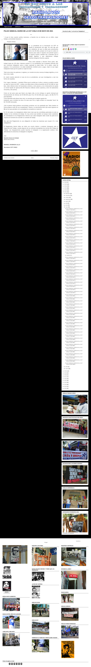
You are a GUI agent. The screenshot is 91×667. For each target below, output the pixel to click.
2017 (65, 376)
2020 (65, 371)
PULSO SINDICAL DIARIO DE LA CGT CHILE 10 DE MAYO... (73, 267)
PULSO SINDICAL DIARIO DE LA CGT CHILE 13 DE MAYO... (73, 253)
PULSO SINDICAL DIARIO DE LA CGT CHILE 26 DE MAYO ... (73, 212)
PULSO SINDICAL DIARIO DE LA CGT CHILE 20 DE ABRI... (73, 326)
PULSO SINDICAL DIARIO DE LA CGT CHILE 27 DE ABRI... (73, 304)
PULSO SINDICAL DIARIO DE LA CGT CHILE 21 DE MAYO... (73, 228)
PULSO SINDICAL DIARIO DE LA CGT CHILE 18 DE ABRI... (73, 332)
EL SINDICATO (68, 255)
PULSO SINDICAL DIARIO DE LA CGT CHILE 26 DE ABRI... (73, 308)
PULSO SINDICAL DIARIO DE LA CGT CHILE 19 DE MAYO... (73, 234)
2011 (65, 388)
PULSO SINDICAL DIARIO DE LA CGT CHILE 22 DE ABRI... (73, 320)
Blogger (46, 542)
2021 (65, 191)
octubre (67, 197)
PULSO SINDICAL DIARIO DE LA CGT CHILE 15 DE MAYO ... (73, 246)
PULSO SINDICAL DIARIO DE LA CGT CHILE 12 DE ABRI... (73, 351)
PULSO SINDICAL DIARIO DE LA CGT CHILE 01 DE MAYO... (73, 292)
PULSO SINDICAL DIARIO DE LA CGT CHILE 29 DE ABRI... (73, 298)
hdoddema (78, 541)
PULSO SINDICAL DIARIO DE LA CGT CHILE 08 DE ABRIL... (73, 364)
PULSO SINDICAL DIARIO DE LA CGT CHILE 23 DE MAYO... (73, 222)
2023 (65, 188)
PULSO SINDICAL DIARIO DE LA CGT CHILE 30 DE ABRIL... (73, 295)
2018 (65, 374)
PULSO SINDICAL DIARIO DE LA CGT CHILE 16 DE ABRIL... (73, 339)
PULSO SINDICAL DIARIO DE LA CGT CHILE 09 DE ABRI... (73, 360)
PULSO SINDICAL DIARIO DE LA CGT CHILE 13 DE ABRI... (73, 348)
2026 (65, 182)
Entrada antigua (54, 157)
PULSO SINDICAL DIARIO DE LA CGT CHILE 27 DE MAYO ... (73, 209)
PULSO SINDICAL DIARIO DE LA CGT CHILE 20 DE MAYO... (73, 231)
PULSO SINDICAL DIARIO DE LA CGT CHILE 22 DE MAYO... (73, 225)
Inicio (32, 157)
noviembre (67, 195)
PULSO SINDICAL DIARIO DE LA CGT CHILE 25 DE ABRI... (73, 311)
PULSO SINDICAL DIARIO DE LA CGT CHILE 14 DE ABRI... (73, 345)
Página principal (8, 26)
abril (66, 366)
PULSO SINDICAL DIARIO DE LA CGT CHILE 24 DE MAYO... (73, 218)
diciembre (67, 193)
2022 (65, 190)
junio (66, 205)
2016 (65, 378)
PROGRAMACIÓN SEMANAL (30, 26)
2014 (65, 382)
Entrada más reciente (9, 157)
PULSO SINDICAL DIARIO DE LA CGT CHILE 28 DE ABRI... (73, 301)
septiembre (68, 199)
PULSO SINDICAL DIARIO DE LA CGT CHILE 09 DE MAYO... (73, 264)
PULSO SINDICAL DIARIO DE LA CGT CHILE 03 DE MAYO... (73, 286)
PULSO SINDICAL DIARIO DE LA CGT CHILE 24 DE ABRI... (73, 314)
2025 (65, 184)
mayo (66, 207)
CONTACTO (17, 26)
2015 (65, 380)
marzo (66, 368)
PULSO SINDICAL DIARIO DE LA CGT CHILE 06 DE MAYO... (73, 276)
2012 (65, 386)
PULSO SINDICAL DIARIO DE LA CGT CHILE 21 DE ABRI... (73, 323)
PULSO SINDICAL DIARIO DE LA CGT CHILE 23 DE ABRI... (73, 317)
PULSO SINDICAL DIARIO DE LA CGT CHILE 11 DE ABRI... (73, 354)
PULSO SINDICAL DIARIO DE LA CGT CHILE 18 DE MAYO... (73, 237)
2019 (65, 373)
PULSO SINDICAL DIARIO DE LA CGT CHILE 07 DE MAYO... (73, 273)
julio (66, 203)
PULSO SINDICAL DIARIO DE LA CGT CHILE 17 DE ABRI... (73, 336)
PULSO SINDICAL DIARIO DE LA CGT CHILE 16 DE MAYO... (73, 243)
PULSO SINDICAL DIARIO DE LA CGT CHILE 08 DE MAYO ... (73, 270)
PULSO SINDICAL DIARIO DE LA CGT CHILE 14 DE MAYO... (73, 250)
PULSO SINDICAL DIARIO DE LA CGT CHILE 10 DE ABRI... (73, 357)
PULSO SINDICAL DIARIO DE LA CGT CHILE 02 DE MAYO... (73, 289)
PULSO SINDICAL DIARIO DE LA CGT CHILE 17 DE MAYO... (73, 240)
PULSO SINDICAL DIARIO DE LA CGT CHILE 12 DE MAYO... (73, 258)
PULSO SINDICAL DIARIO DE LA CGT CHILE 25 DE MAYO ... (73, 215)
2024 (65, 186)
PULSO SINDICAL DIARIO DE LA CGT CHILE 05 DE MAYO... (73, 279)
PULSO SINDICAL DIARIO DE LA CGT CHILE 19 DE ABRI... (73, 329)
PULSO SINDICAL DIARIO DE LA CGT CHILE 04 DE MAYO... (73, 283)
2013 (65, 384)
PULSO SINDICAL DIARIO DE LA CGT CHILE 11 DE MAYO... (73, 261)
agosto (67, 201)
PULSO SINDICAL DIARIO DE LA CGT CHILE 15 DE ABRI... (73, 342)
